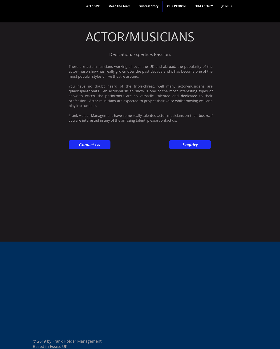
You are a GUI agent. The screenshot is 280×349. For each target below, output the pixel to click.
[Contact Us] (89, 144)
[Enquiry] (190, 144)
